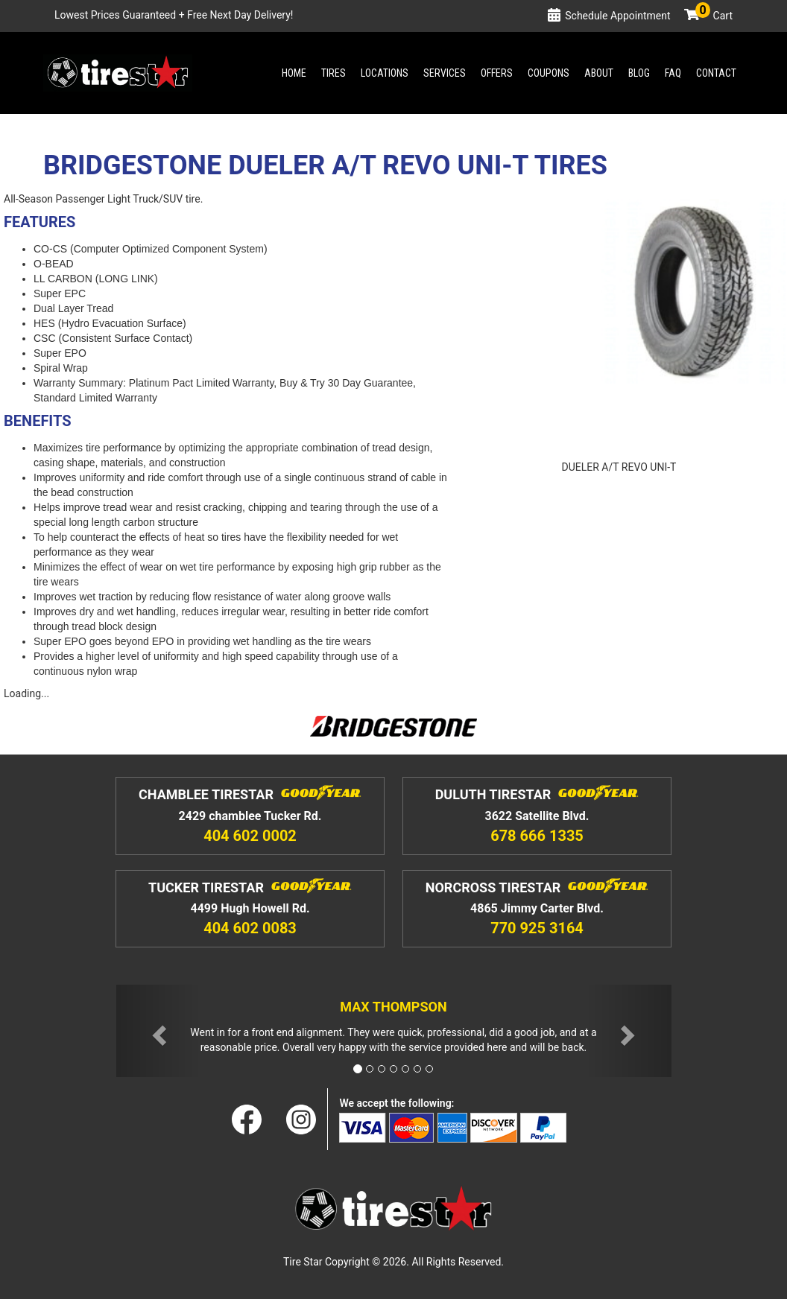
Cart (714, 16)
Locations (384, 73)
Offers (497, 73)
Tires (333, 73)
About (598, 73)
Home (294, 73)
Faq (673, 73)
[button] (158, 1031)
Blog (639, 73)
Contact (716, 73)
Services (444, 73)
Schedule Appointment (617, 16)
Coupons (548, 73)
